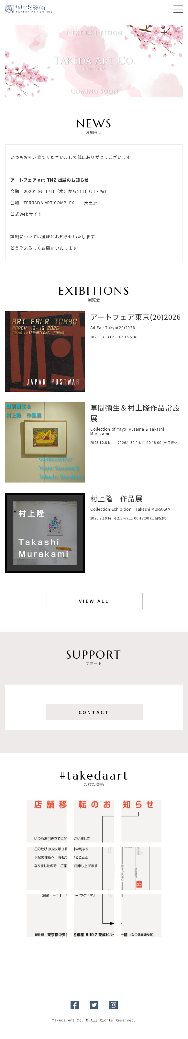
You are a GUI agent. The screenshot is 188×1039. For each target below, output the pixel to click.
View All (94, 601)
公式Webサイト (26, 214)
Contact (94, 712)
